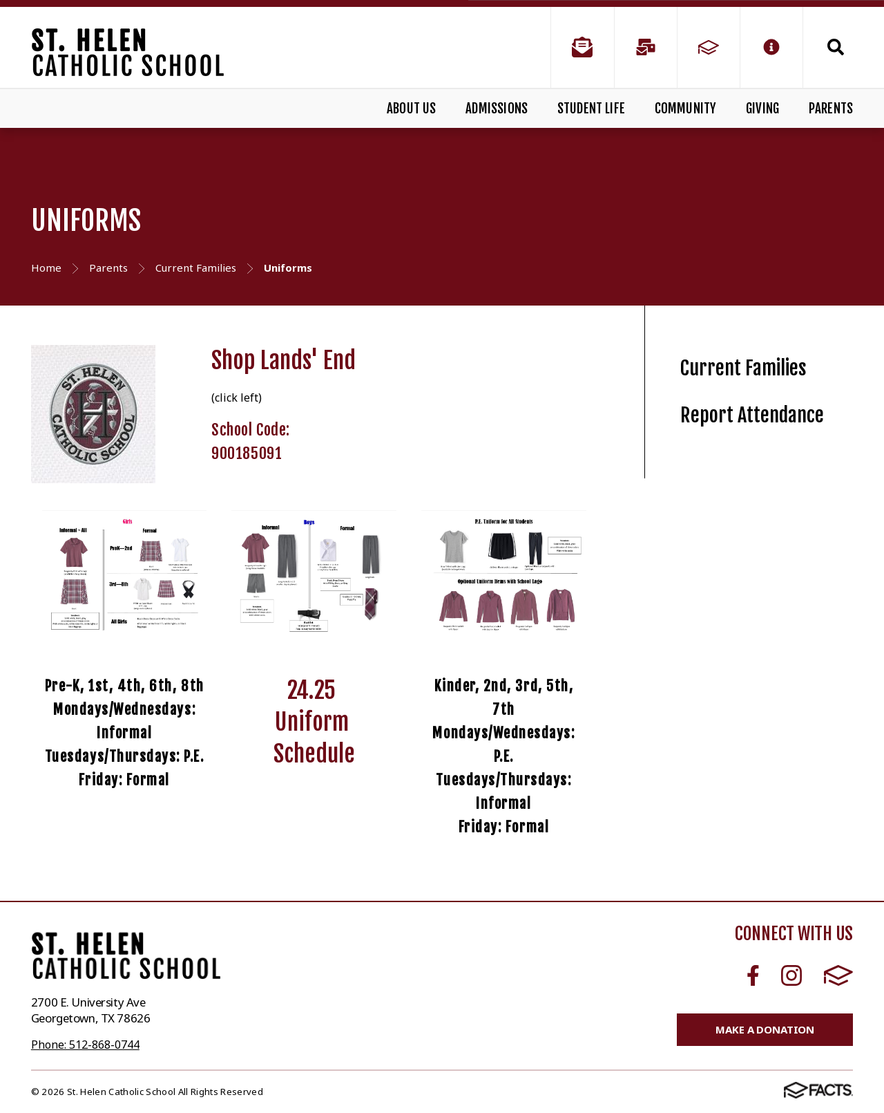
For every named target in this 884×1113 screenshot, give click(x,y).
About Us (411, 108)
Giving (762, 108)
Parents (831, 108)
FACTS (838, 975)
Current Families (743, 368)
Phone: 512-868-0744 (85, 1044)
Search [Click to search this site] (835, 47)
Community (686, 108)
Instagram (791, 975)
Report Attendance (752, 415)
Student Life (591, 108)
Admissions (496, 108)
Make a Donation (764, 1029)
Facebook (753, 975)
